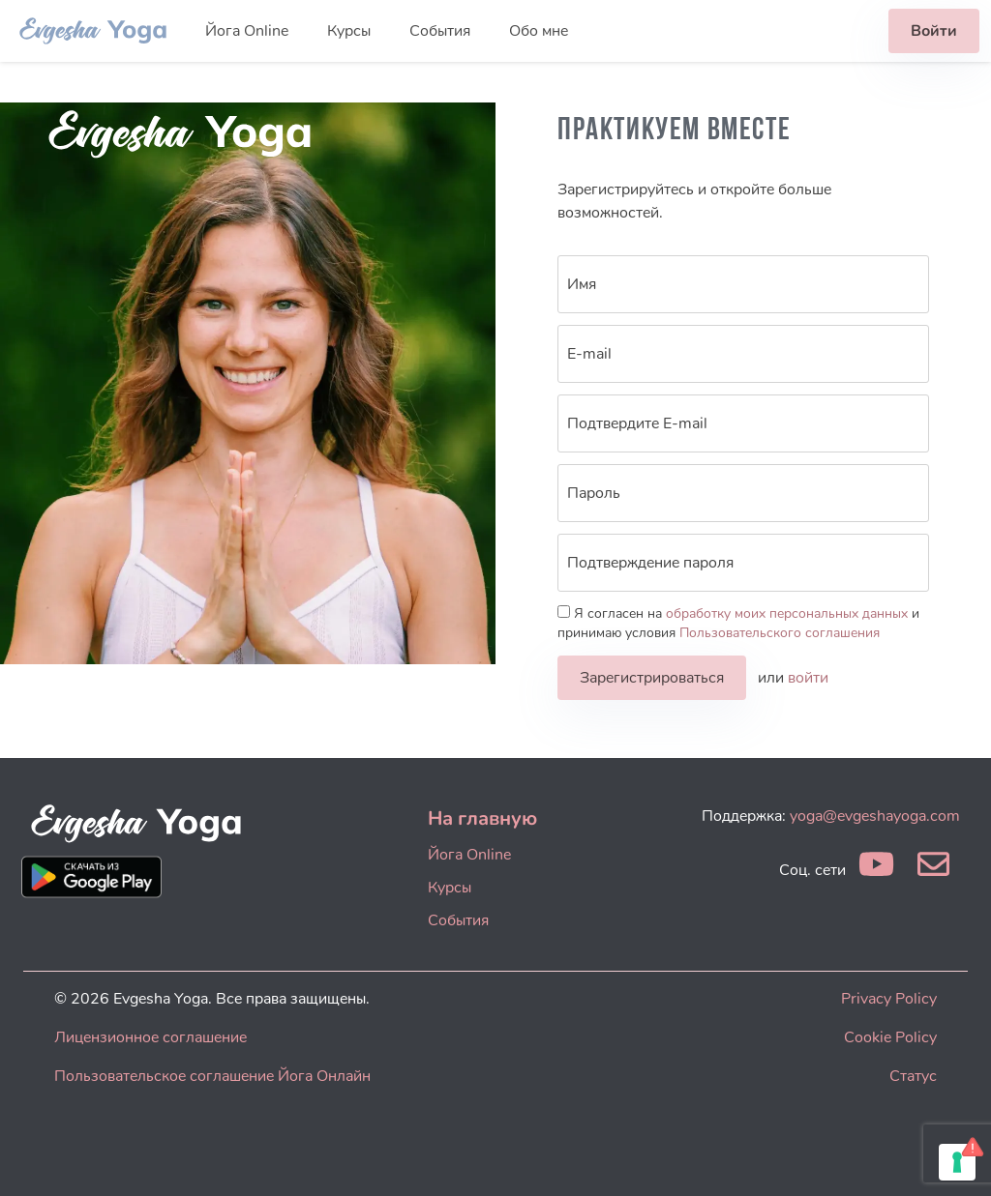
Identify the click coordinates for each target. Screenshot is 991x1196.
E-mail (589, 354)
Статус (913, 1076)
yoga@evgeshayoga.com (875, 816)
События (439, 31)
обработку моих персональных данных (787, 613)
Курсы (349, 31)
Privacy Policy (889, 998)
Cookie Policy (890, 1037)
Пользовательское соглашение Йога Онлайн (212, 1076)
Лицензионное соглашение (150, 1037)
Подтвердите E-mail (637, 423)
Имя (581, 284)
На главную (482, 818)
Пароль (593, 493)
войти (808, 677)
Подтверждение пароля (650, 562)
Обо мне (538, 31)
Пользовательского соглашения (779, 633)
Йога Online (246, 31)
